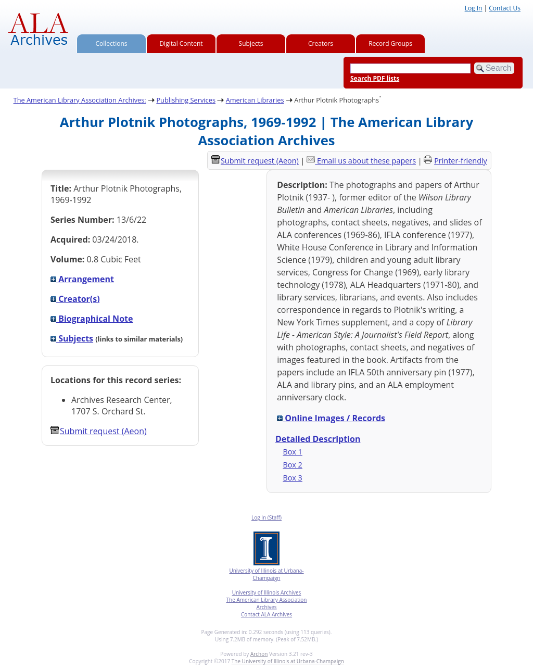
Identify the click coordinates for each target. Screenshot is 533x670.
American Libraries (255, 100)
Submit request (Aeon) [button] (98, 431)
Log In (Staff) (266, 517)
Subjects (251, 43)
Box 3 (292, 478)
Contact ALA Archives (266, 614)
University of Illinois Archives (266, 592)
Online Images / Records (331, 418)
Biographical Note (91, 318)
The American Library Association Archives (266, 603)
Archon (259, 654)
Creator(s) (75, 299)
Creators (320, 43)
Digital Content (180, 43)
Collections (112, 43)
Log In (474, 8)
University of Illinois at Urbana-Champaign (266, 574)
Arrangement (82, 279)
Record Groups (390, 43)
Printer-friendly (460, 161)
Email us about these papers (366, 161)
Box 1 (292, 452)
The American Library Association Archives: (80, 100)
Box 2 (292, 465)
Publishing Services (185, 100)
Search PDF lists (374, 78)
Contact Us (505, 8)
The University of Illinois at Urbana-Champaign (288, 661)
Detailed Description (317, 439)
